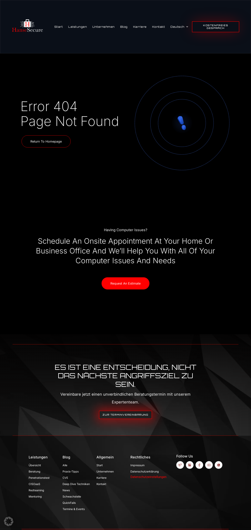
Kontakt (158, 26)
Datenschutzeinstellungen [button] (148, 477)
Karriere (140, 26)
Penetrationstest (39, 477)
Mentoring (35, 496)
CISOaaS (34, 484)
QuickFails (69, 502)
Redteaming (36, 490)
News (66, 490)
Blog (124, 26)
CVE (65, 477)
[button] (8, 521)
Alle (65, 465)
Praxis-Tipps (71, 471)
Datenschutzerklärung (144, 471)
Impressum (137, 465)
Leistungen (77, 26)
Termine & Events (74, 509)
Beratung (34, 471)
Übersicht (35, 465)
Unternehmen (103, 26)
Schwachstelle (72, 496)
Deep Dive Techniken (76, 484)
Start (58, 26)
